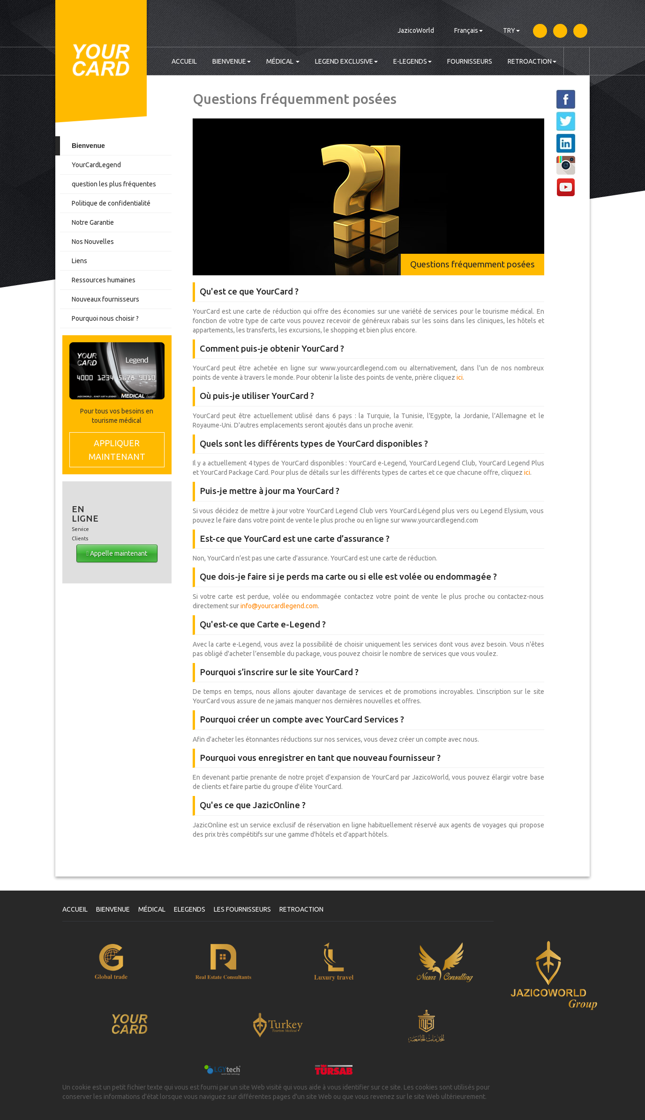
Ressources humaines (103, 280)
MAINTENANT (117, 449)
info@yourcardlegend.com (279, 606)
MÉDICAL (283, 61)
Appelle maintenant (116, 553)
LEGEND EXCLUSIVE (346, 61)
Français (468, 30)
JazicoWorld (416, 30)
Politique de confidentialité (111, 203)
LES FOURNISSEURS (242, 909)
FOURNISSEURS (469, 61)
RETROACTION (532, 61)
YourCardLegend (96, 165)
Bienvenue (88, 145)
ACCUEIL (184, 61)
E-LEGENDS (412, 61)
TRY (511, 30)
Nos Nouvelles (93, 241)
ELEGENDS (189, 909)
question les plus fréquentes (114, 184)
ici (460, 377)
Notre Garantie (93, 222)
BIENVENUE (231, 61)
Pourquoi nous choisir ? (105, 318)
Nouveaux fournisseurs (105, 299)
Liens (79, 261)
